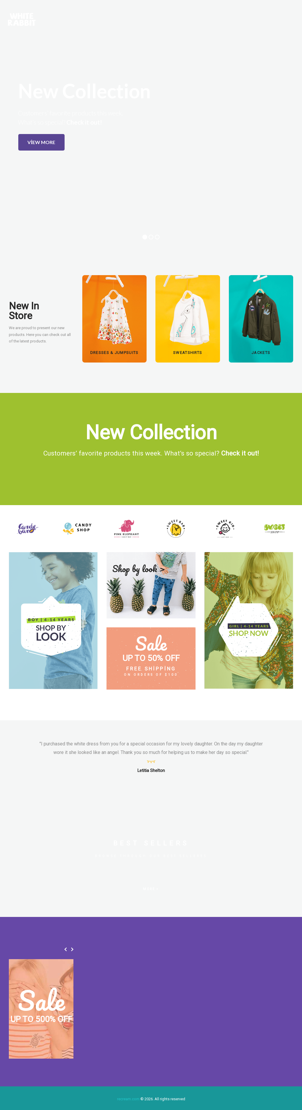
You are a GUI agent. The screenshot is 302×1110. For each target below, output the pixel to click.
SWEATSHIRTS (187, 352)
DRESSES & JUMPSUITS (114, 352)
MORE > (151, 889)
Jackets (261, 352)
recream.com (128, 1099)
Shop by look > (138, 568)
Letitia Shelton (151, 770)
